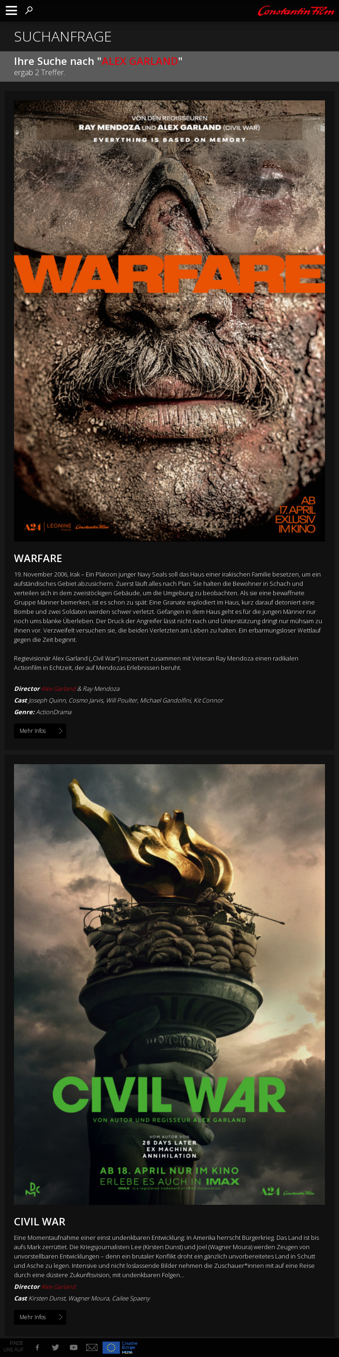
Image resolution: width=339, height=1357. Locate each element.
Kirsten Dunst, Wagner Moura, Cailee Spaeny (89, 1298)
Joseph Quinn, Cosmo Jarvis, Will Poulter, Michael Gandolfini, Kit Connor (125, 700)
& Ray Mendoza (80, 688)
